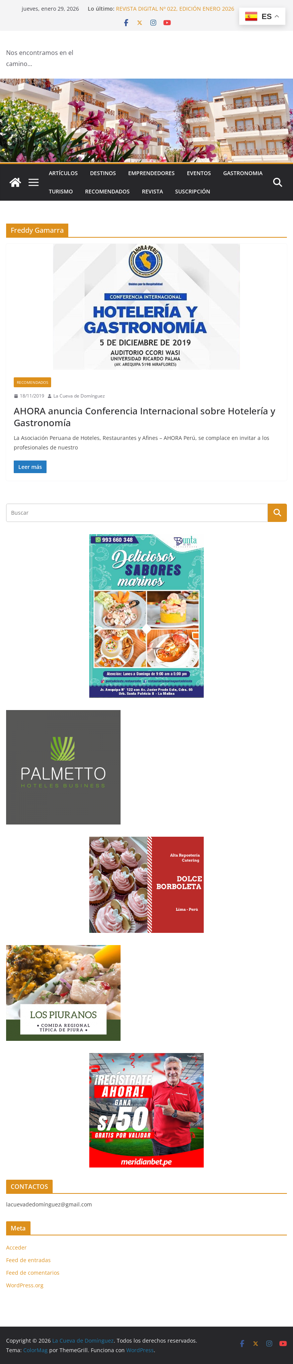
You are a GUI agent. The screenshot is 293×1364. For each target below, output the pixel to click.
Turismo (61, 191)
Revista (152, 191)
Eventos (199, 173)
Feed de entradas (28, 1260)
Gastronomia (242, 173)
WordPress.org (24, 1285)
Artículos (63, 173)
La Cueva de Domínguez (79, 396)
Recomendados (107, 191)
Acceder (16, 1247)
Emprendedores (151, 173)
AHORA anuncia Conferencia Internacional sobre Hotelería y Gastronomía (144, 416)
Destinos (103, 173)
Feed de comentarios (33, 1272)
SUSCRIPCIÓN (192, 191)
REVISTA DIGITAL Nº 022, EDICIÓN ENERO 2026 (175, 8)
